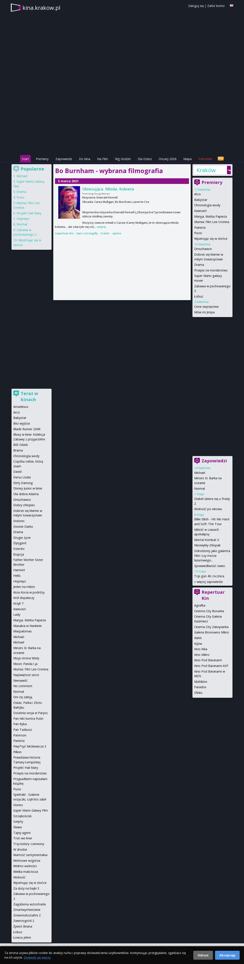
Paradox (200, 687)
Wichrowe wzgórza (26, 860)
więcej (101, 227)
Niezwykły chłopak (207, 545)
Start (25, 159)
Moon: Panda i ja (25, 664)
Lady (16, 614)
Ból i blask (20, 445)
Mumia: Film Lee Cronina (211, 222)
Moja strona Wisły (26, 658)
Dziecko (19, 549)
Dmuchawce (203, 249)
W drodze (20, 849)
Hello (17, 576)
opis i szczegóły (87, 233)
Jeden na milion (24, 587)
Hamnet (19, 570)
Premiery (42, 159)
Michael (199, 473)
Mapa (187, 159)
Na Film (102, 159)
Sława (17, 827)
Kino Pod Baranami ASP (211, 666)
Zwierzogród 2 (23, 921)
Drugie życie (22, 538)
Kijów (198, 644)
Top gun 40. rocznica (209, 576)
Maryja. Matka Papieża (210, 216)
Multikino (200, 682)
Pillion (17, 752)
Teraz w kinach (29, 396)
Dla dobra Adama (26, 494)
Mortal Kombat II (206, 540)
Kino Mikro (201, 655)
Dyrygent (20, 543)
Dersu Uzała (22, 477)
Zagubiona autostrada (29, 904)
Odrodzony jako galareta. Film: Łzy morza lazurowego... (212, 555)
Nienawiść (20, 680)
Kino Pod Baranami (208, 660)
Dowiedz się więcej (37, 957)
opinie (116, 233)
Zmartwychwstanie (26, 910)
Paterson (19, 735)
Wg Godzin (123, 159)
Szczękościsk (22, 816)
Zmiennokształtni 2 (27, 915)
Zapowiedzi (63, 159)
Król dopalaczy (23, 598)
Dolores (19, 521)
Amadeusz (20, 407)
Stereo (18, 805)
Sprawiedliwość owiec (209, 566)
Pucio (198, 233)
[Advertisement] (122, 124)
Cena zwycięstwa (206, 306)
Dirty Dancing (23, 483)
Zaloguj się (196, 6)
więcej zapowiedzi (210, 582)
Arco (197, 194)
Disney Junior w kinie (27, 488)
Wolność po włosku (208, 509)
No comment (22, 686)
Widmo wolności (25, 866)
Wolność (19, 877)
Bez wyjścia (21, 423)
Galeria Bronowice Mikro (211, 632)
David (17, 472)
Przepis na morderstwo (211, 270)
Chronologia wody (207, 205)
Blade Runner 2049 (26, 429)
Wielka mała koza (25, 872)
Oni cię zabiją (22, 697)
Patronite (205, 159)
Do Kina (84, 159)
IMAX (198, 638)
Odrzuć (203, 955)
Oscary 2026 (167, 159)
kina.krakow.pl (41, 8)
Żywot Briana (22, 926)
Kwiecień (200, 211)
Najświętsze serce (26, 675)
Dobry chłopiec (24, 505)
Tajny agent (22, 833)
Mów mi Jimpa (204, 312)
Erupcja (18, 554)
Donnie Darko (23, 526)
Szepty (18, 821)
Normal (199, 488)
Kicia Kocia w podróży (29, 592)
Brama (18, 450)
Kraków (206, 170)
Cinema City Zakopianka (211, 627)
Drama (199, 265)
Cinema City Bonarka (209, 611)
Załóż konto (216, 6)
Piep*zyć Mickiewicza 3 (29, 746)
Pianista (200, 227)
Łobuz (198, 296)
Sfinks (198, 693)
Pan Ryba (20, 724)
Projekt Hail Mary (29, 213)
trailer (105, 233)
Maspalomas (22, 631)
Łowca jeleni (22, 937)
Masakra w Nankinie (27, 626)
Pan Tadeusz (22, 730)
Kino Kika (200, 649)
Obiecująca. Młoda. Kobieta (108, 189)
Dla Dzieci (145, 159)
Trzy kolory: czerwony (28, 844)
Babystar (200, 200)
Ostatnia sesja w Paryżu (30, 713)
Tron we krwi (22, 838)
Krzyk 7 (18, 603)
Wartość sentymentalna (30, 855)
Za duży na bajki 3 (26, 888)
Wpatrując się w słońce (210, 238)
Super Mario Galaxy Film (30, 810)
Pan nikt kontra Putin (28, 718)
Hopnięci (23, 219)
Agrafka (199, 605)
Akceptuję (227, 955)
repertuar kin (64, 233)
